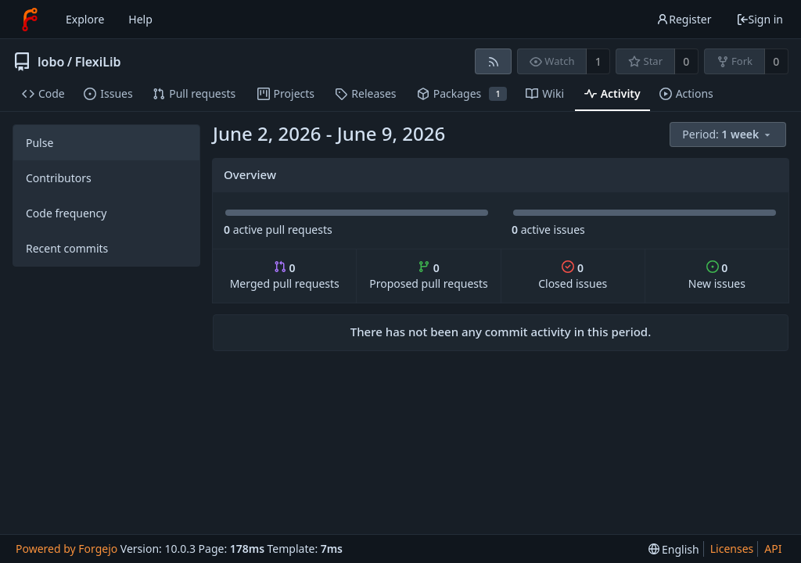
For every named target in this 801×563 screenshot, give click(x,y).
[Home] (30, 19)
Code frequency (66, 213)
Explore (85, 19)
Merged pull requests (284, 275)
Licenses (732, 548)
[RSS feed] (493, 61)
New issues (716, 275)
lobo (51, 62)
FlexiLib (98, 62)
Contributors (59, 177)
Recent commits (67, 248)
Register (683, 19)
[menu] (729, 135)
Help (140, 19)
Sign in (759, 19)
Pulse (39, 142)
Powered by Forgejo (66, 548)
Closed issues (572, 275)
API (772, 548)
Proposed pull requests (428, 275)
